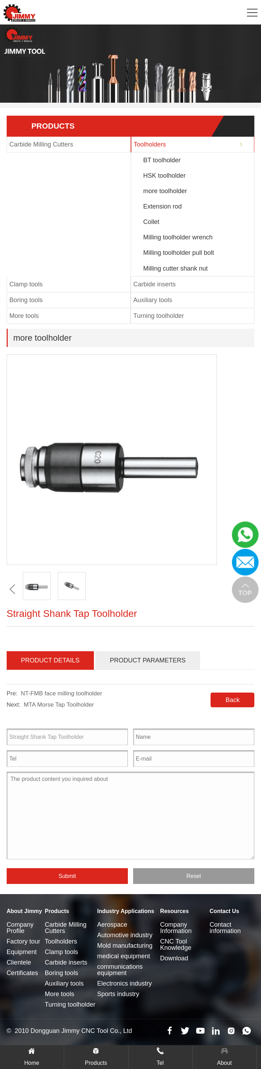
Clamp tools (26, 284)
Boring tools (26, 300)
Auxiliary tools (152, 300)
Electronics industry (124, 983)
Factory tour (23, 941)
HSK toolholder (164, 175)
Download (174, 958)
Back (233, 699)
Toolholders (150, 144)
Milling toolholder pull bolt (178, 252)
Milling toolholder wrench (178, 237)
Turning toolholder (158, 315)
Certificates (22, 973)
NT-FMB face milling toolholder (61, 693)
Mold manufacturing (124, 945)
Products (57, 911)
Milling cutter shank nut (175, 268)
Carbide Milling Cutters (41, 144)
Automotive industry (124, 935)
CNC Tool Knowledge (175, 944)
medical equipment (123, 956)
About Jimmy (24, 911)
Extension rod (162, 206)
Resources (174, 911)
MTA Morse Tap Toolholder (59, 704)
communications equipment (120, 970)
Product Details (50, 660)
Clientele (19, 962)
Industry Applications (125, 911)
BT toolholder (162, 160)
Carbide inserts (154, 284)
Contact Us (224, 911)
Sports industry (118, 994)
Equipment (22, 952)
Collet (151, 221)
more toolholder (165, 191)
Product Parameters (147, 660)
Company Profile (20, 927)
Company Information (176, 927)
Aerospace (112, 924)
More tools (24, 315)
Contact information (225, 927)
